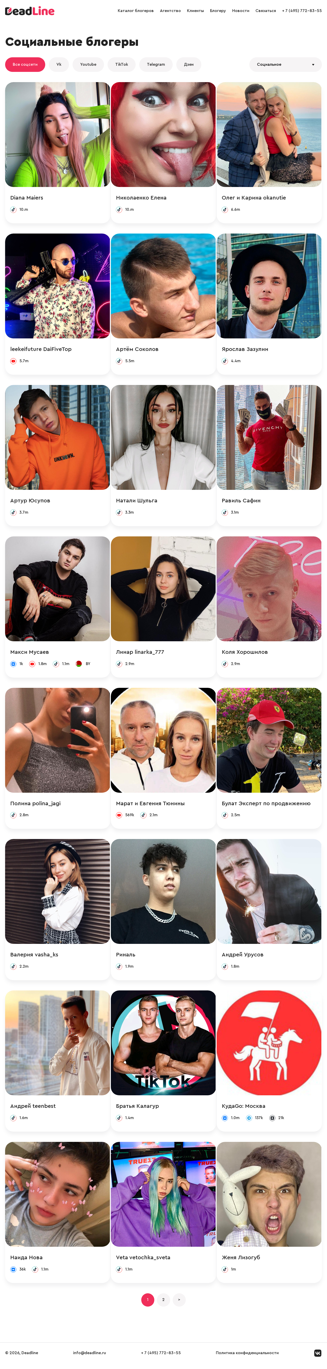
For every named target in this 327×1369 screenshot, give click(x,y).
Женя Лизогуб (241, 1261)
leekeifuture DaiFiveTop (41, 350)
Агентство (170, 11)
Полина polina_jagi (35, 806)
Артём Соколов (137, 350)
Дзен (189, 64)
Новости (240, 11)
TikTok (121, 64)
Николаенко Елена (141, 198)
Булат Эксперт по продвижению (266, 806)
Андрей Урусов (243, 957)
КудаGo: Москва (244, 1109)
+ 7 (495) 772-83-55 (302, 11)
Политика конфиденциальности (247, 1358)
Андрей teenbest (33, 1109)
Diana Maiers (26, 198)
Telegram (156, 64)
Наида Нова (26, 1261)
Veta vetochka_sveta (143, 1261)
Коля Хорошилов (245, 654)
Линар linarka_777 (140, 654)
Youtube (88, 64)
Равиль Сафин (241, 502)
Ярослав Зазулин (245, 350)
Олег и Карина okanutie (254, 198)
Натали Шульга (137, 502)
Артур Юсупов (30, 502)
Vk (58, 64)
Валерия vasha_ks (34, 957)
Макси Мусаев (29, 654)
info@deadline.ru (89, 1358)
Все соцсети (25, 64)
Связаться (265, 11)
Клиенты (195, 11)
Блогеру (218, 11)
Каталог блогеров (136, 11)
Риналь (126, 957)
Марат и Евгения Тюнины (150, 806)
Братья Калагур (137, 1109)
